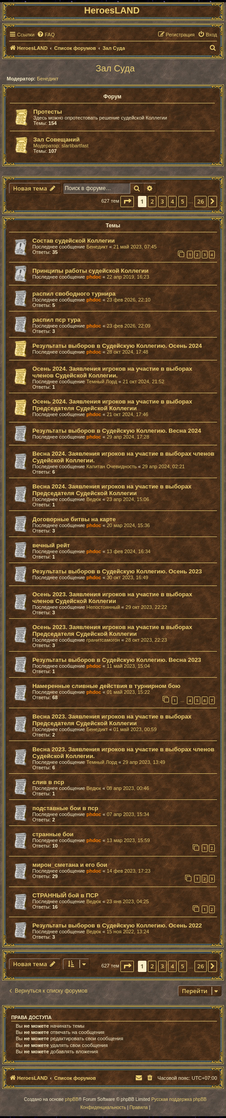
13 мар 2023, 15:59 (128, 840)
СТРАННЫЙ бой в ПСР (65, 895)
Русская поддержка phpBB (179, 1099)
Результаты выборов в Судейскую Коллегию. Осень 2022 (117, 925)
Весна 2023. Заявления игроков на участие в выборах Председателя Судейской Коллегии (111, 720)
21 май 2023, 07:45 (134, 246)
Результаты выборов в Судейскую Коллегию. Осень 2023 (117, 571)
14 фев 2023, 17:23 (128, 871)
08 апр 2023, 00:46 (127, 788)
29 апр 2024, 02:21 (163, 466)
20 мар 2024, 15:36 (128, 525)
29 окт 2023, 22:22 (146, 607)
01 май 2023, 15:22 (128, 692)
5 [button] (182, 201)
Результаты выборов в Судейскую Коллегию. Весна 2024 (116, 430)
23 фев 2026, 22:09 (128, 325)
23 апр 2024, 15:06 (127, 499)
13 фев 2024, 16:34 (128, 551)
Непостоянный (103, 607)
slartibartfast (75, 145)
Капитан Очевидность (111, 466)
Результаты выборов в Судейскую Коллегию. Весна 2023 (116, 660)
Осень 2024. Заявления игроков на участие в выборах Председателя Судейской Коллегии (112, 405)
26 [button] (200, 201)
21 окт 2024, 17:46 (127, 414)
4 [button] (172, 201)
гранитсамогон (103, 640)
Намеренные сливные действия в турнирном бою (106, 686)
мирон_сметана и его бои (69, 864)
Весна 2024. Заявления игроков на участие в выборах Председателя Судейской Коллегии (111, 490)
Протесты (47, 111)
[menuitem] (46, 34)
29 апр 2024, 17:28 (127, 436)
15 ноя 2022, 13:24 (127, 931)
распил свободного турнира (73, 293)
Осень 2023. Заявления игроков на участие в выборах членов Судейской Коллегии (112, 597)
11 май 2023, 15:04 (128, 666)
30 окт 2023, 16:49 (127, 577)
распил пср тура (56, 319)
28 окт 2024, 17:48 (127, 352)
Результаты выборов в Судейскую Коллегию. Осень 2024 (117, 345)
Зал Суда (115, 68)
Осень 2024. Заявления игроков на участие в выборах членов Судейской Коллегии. (112, 372)
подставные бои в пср (65, 808)
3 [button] (162, 201)
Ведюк (93, 499)
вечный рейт (51, 545)
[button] (127, 201)
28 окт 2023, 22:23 (146, 640)
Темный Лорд (101, 381)
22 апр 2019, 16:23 (127, 277)
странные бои (53, 834)
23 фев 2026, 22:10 (128, 299)
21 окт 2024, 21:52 (143, 381)
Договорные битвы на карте (74, 519)
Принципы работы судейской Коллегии (90, 270)
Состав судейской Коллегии (73, 240)
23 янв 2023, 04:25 (127, 901)
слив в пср (48, 782)
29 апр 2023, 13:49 (144, 762)
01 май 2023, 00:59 (134, 729)
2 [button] (152, 201)
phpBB (72, 1099)
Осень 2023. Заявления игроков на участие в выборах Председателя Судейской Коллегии (112, 630)
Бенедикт (47, 78)
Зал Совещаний (56, 139)
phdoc (93, 277)
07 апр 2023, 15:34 (127, 814)
